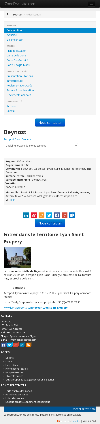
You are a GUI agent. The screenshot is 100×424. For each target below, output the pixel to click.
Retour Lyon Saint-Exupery (50, 307)
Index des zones (14, 398)
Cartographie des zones (18, 391)
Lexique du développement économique (27, 401)
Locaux (11, 111)
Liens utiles (11, 365)
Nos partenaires (14, 372)
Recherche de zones (16, 394)
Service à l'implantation (20, 90)
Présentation (14, 30)
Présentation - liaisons (20, 76)
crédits (76, 421)
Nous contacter (50, 122)
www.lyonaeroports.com (18, 307)
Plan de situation (16, 50)
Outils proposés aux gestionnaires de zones (29, 379)
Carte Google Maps (18, 65)
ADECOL (77, 409)
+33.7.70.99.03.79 (16, 332)
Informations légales (16, 368)
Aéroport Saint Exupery (17, 139)
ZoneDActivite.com (20, 3)
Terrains (11, 106)
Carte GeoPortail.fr (18, 60)
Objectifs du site (14, 376)
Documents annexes (19, 95)
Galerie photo (15, 39)
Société (9, 357)
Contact (9, 361)
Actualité (12, 35)
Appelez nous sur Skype (23, 336)
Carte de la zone (16, 55)
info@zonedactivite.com (23, 339)
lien (13, 199)
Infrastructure (15, 80)
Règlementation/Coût (19, 85)
